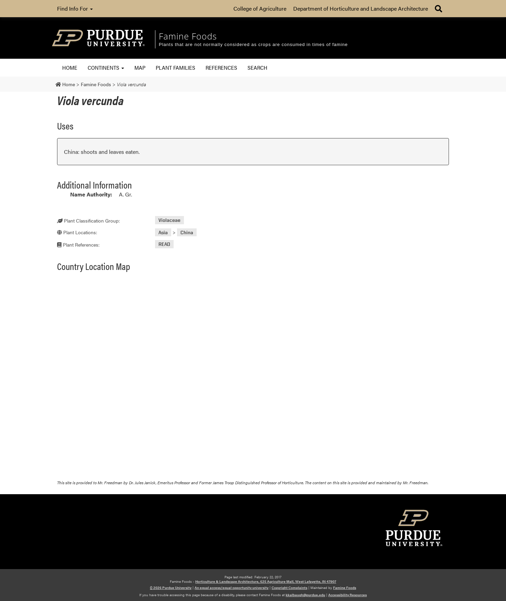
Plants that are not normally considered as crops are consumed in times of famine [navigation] (253, 44)
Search (257, 67)
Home (69, 67)
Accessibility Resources (347, 594)
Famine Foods (344, 587)
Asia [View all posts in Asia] (163, 232)
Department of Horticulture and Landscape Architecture (360, 8)
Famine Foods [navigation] (188, 36)
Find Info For (75, 8)
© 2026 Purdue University (170, 587)
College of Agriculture (259, 8)
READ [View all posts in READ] (164, 244)
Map (139, 67)
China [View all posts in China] (186, 232)
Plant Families (175, 67)
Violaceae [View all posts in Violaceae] (169, 220)
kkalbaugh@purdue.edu (305, 594)
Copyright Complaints (289, 587)
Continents (106, 67)
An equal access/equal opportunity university (231, 587)
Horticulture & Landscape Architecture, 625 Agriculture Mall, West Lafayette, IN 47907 (265, 581)
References (221, 67)
